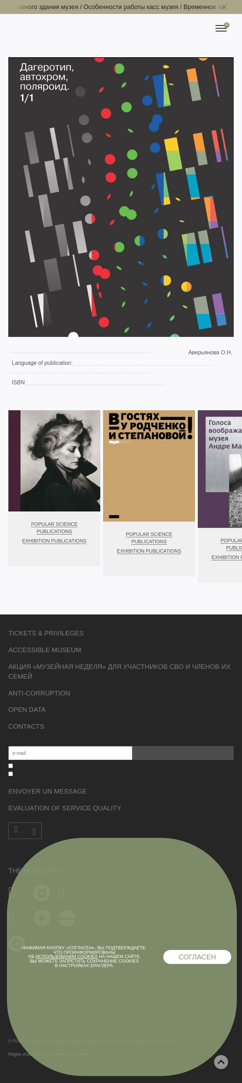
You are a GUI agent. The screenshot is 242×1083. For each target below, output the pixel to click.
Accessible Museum (44, 650)
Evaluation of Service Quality (64, 808)
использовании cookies (67, 956)
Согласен (197, 957)
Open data (27, 709)
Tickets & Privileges (46, 633)
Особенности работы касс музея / (137, 6)
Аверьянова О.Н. (210, 352)
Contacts (26, 726)
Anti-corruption (39, 693)
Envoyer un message (47, 791)
